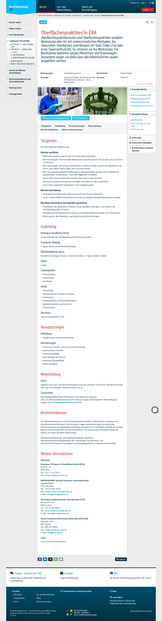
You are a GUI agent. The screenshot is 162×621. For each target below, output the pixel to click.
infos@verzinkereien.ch (58, 513)
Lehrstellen (18, 594)
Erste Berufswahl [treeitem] (16, 34)
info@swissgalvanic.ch (57, 494)
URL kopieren (121, 559)
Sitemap (132, 611)
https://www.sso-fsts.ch (56, 475)
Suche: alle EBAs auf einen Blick (141, 124)
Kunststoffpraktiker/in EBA (141, 95)
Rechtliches (140, 611)
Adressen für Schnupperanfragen (56, 118)
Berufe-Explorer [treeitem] (17, 61)
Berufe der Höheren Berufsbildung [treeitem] (17, 71)
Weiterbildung (94, 126)
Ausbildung (60, 126)
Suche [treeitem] (15, 52)
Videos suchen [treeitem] (15, 28)
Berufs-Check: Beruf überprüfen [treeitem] (22, 64)
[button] (40, 559)
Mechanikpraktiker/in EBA (140, 102)
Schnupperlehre (19, 598)
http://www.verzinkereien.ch (58, 510)
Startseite (41, 15)
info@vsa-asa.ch (55, 532)
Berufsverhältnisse (49, 129)
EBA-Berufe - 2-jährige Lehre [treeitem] (21, 49)
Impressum (148, 611)
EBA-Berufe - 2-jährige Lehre (83, 15)
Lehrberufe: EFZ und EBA (62, 15)
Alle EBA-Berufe (137, 120)
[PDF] (147, 22)
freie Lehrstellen (80, 118)
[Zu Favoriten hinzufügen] (151, 22)
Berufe (49, 15)
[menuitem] (46, 6)
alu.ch (80, 387)
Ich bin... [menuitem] (147, 9)
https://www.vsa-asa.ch (56, 530)
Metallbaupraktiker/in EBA (140, 98)
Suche (97, 15)
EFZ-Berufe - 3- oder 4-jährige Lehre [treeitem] (22, 45)
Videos (38, 598)
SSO (42, 387)
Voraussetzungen (77, 126)
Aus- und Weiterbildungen (45, 594)
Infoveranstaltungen (43, 601)
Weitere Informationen (72, 129)
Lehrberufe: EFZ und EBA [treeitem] (19, 41)
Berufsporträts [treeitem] (15, 87)
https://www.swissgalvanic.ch (58, 491)
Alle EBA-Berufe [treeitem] (19, 55)
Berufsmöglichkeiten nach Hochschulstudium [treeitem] (20, 80)
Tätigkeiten (46, 126)
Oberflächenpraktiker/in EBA (112, 15)
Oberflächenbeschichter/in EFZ (68, 402)
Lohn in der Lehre (137, 129)
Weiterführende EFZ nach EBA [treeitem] (24, 57)
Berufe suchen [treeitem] (15, 22)
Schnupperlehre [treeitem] (15, 94)
